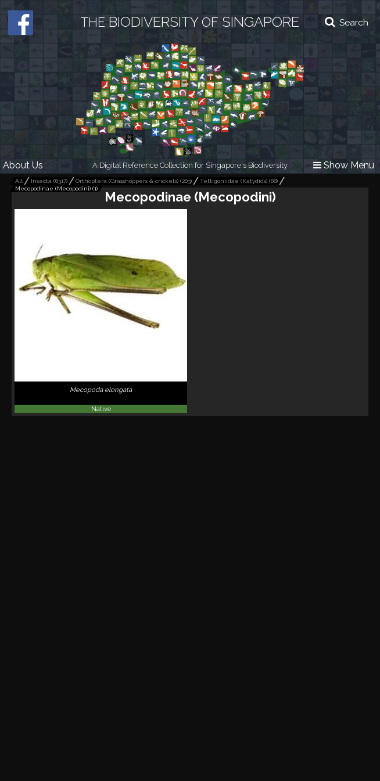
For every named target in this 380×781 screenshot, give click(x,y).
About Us (23, 165)
